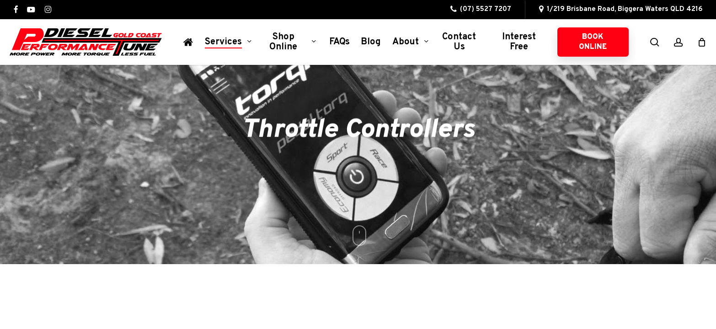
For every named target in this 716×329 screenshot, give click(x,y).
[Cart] (702, 42)
